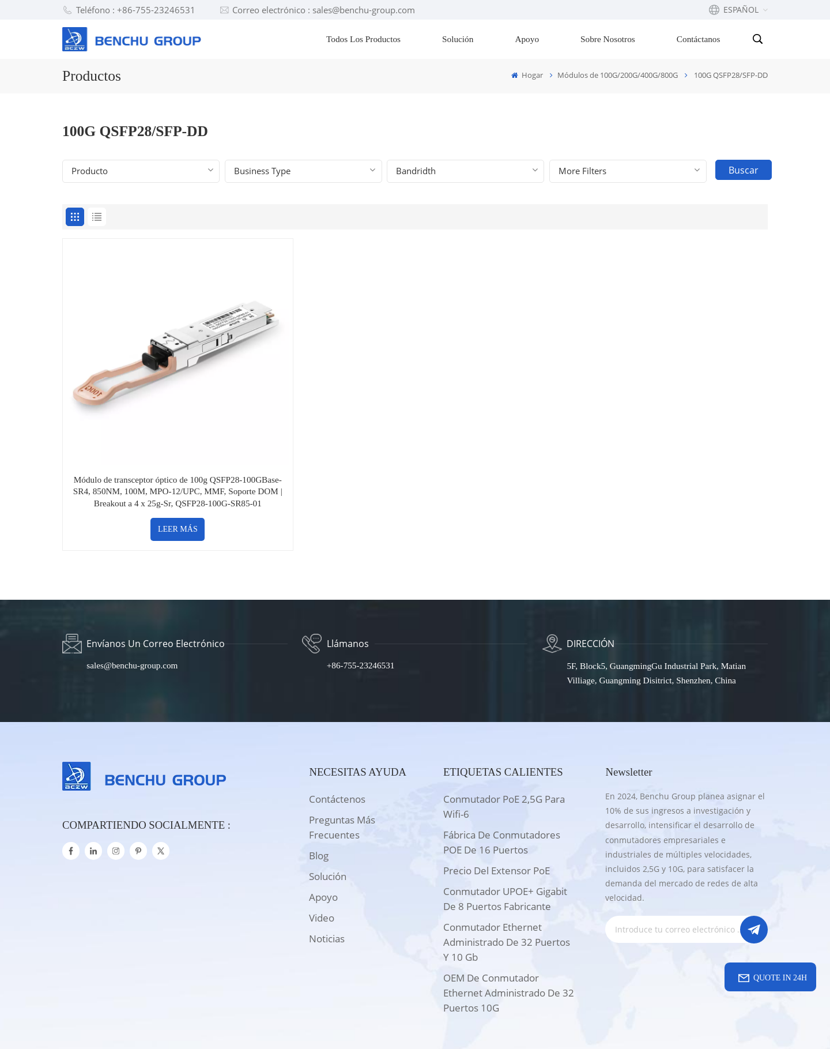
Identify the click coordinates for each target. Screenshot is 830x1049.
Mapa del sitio (402, 1022)
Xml (452, 1022)
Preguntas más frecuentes (342, 765)
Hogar (527, 75)
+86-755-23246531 (361, 604)
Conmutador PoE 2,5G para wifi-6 (504, 745)
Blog (319, 793)
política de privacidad (516, 1022)
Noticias (327, 876)
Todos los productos (364, 39)
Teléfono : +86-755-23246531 (128, 10)
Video (321, 856)
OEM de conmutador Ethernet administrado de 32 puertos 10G (508, 931)
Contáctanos (700, 39)
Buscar (745, 170)
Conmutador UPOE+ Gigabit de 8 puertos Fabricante (505, 837)
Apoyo (528, 39)
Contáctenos (337, 737)
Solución (458, 39)
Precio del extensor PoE (496, 808)
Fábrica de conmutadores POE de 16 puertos (501, 780)
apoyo (323, 835)
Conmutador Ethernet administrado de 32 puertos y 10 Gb (506, 880)
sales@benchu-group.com (133, 604)
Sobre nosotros (609, 39)
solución (327, 814)
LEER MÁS (147, 467)
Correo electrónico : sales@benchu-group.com (317, 10)
